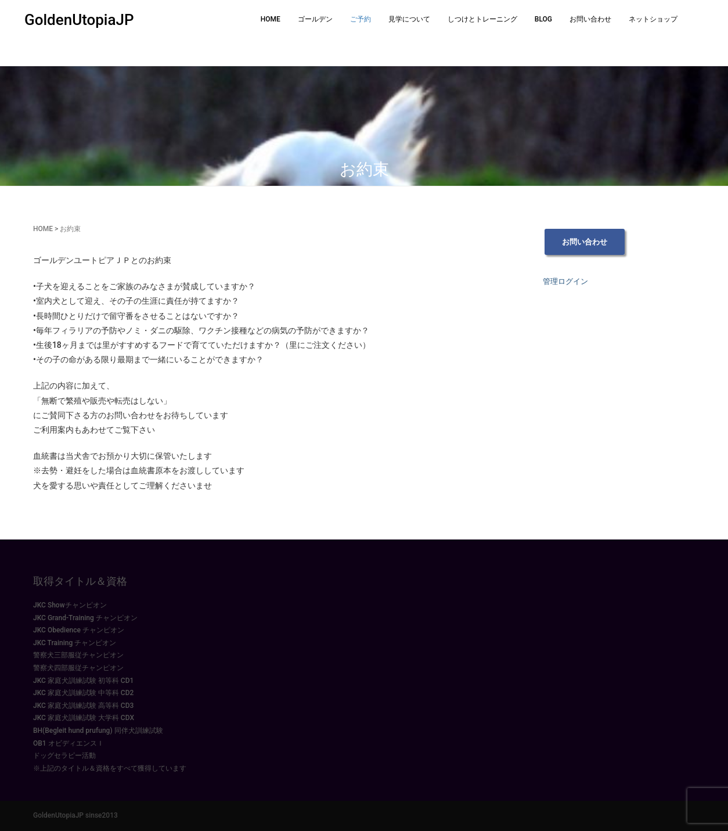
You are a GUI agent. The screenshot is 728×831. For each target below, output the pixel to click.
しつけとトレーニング (482, 19)
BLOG (543, 19)
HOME (270, 19)
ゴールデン (315, 19)
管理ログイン (565, 281)
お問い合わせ (590, 19)
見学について (409, 19)
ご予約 (360, 19)
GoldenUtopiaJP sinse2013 (75, 815)
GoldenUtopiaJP (79, 19)
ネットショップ (653, 19)
